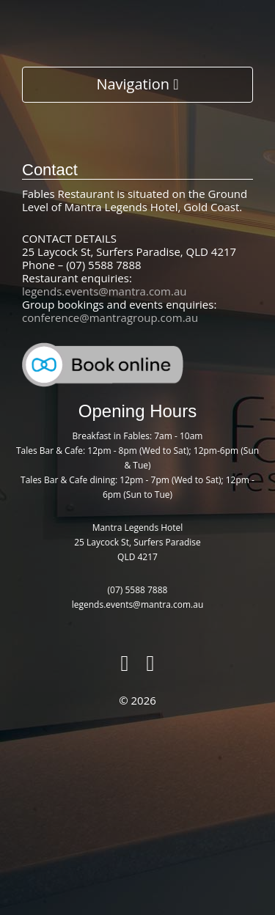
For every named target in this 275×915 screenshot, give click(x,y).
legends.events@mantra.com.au (104, 291)
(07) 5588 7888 (138, 590)
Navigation (137, 84)
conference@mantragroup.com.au (110, 317)
